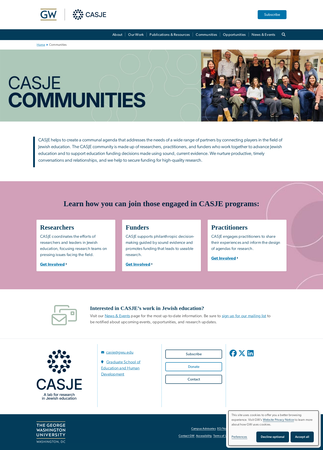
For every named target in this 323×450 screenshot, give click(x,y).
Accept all (302, 437)
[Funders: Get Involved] (138, 264)
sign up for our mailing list (244, 316)
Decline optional (272, 437)
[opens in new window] (234, 356)
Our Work (136, 34)
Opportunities (234, 34)
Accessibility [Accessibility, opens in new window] (204, 435)
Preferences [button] (239, 437)
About (117, 34)
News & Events (263, 34)
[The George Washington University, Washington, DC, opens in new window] (50, 432)
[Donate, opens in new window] (193, 366)
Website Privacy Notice (278, 419)
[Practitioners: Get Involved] (223, 258)
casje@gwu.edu (119, 353)
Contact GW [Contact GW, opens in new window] (187, 435)
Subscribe (272, 14)
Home (41, 44)
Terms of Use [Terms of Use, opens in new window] (221, 435)
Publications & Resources (170, 34)
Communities (206, 34)
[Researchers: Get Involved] (52, 264)
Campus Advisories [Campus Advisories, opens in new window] (203, 428)
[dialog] (273, 428)
